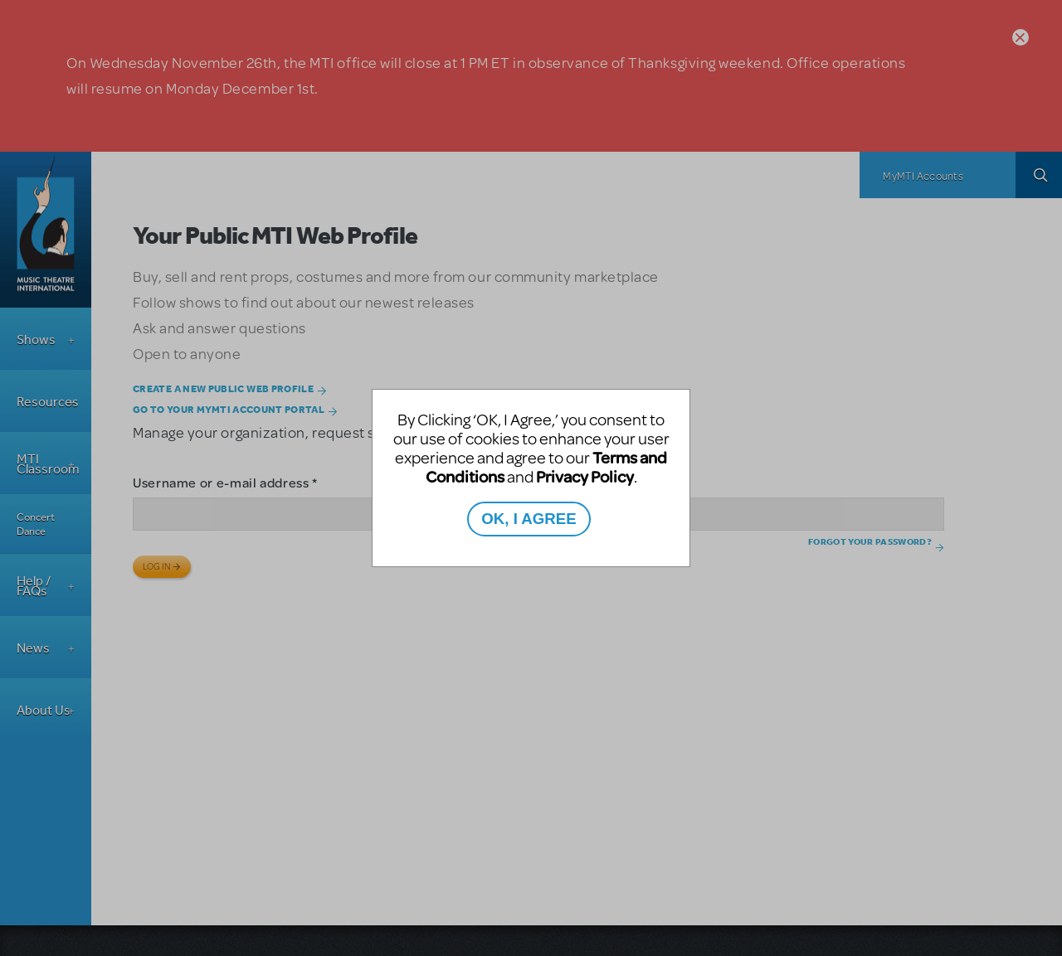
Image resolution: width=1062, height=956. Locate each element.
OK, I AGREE (528, 518)
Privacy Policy (585, 476)
